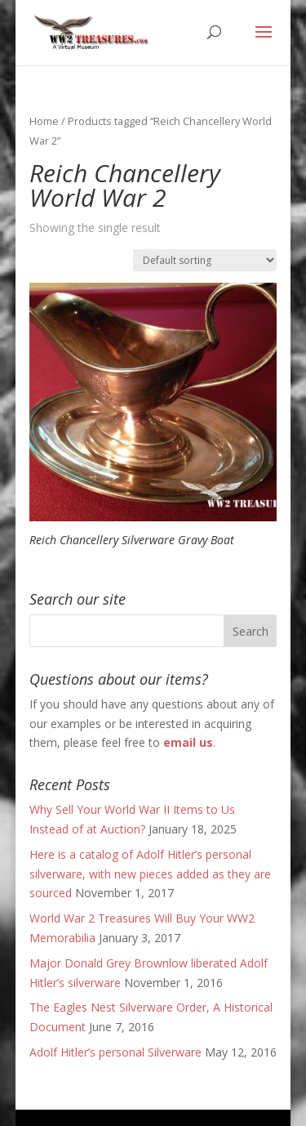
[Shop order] (205, 260)
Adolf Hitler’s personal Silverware (115, 1052)
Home (44, 121)
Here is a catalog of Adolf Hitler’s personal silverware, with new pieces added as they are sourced (150, 874)
